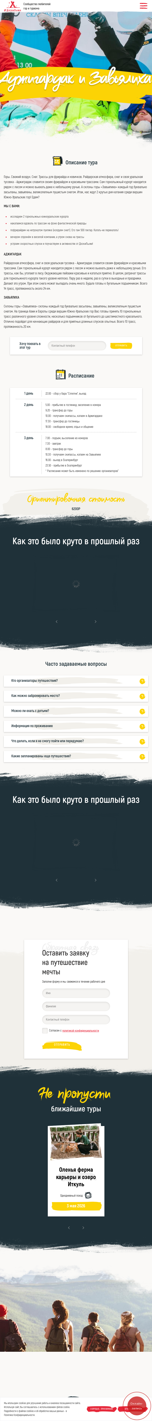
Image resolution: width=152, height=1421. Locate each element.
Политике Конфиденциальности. (19, 1415)
